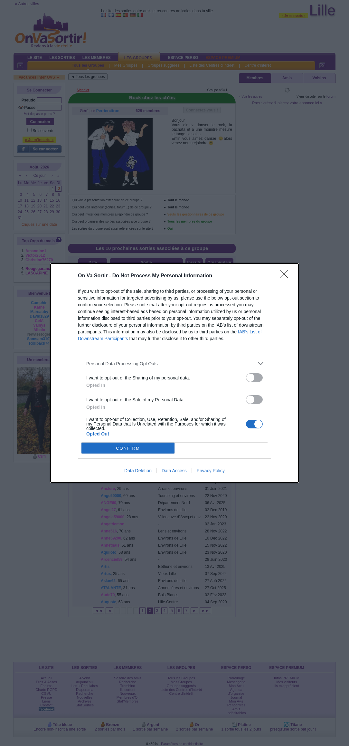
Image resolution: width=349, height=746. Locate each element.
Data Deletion (138, 470)
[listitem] (174, 363)
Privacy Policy (211, 470)
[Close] (286, 276)
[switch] (254, 377)
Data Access (174, 470)
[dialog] (174, 373)
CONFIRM (128, 448)
